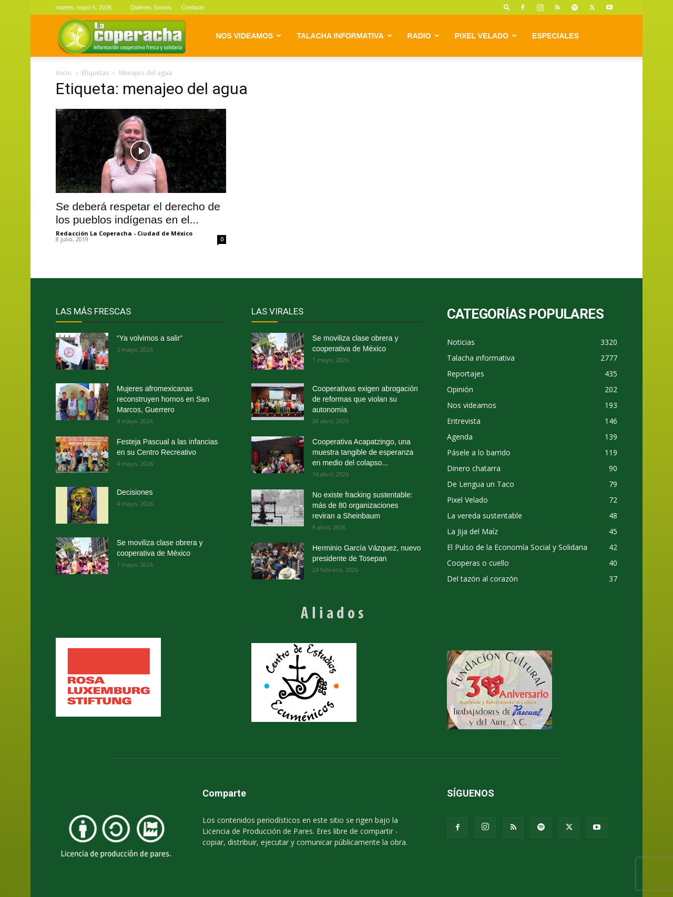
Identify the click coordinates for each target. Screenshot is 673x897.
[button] (507, 7)
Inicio (64, 72)
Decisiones (134, 492)
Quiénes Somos (150, 7)
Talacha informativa (344, 36)
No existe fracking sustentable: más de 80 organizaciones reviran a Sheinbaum (362, 505)
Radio (423, 36)
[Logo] (121, 36)
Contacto (193, 7)
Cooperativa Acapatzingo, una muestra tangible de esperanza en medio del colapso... (362, 452)
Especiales (555, 36)
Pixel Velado (486, 36)
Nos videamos (249, 36)
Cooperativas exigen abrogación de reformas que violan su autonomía (365, 399)
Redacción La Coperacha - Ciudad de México (124, 233)
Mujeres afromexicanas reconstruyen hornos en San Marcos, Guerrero (163, 399)
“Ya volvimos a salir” (149, 338)
